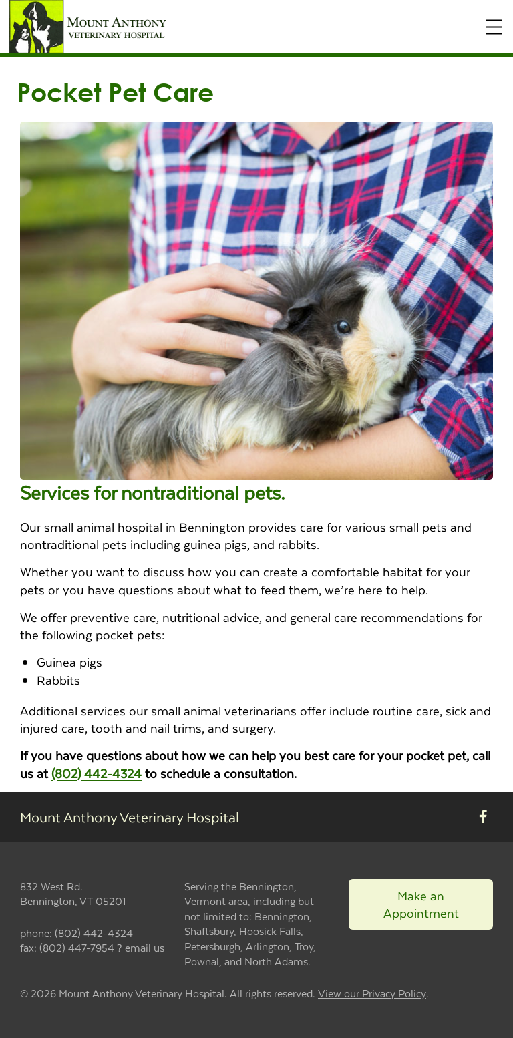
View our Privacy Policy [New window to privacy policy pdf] (372, 993)
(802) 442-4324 (96, 773)
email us (144, 947)
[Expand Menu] (494, 27)
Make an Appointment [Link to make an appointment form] (421, 904)
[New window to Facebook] (483, 816)
